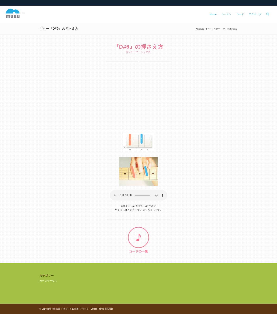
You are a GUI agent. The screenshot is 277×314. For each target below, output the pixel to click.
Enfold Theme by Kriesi (102, 309)
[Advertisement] (138, 96)
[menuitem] (213, 14)
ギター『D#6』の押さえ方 (58, 28)
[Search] (267, 14)
